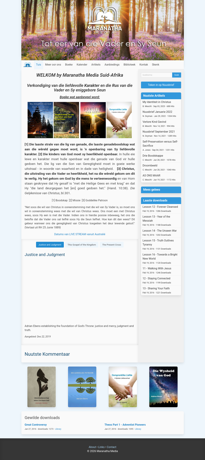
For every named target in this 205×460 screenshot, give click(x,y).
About (92, 447)
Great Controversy (36, 424)
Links (101, 447)
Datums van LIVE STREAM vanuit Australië (79, 234)
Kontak (143, 64)
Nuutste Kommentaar (47, 354)
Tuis (38, 64)
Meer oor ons (53, 64)
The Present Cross (111, 244)
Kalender (82, 64)
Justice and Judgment (49, 244)
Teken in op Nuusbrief (161, 85)
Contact (111, 447)
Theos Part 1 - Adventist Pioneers (125, 424)
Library (58, 429)
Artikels (96, 64)
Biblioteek (129, 64)
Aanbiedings (112, 64)
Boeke (69, 64)
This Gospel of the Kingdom (82, 244)
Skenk (155, 64)
